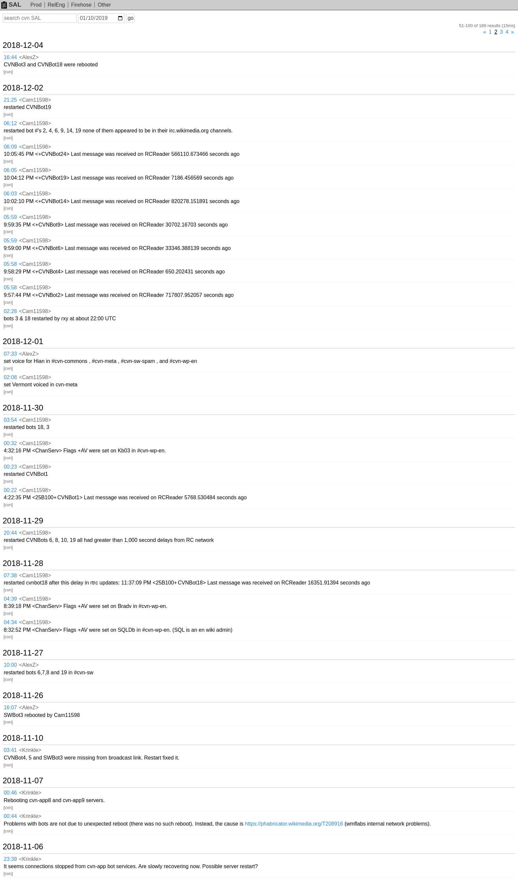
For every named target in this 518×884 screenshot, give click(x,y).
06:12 (10, 123)
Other (104, 5)
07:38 (10, 575)
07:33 (10, 354)
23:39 (10, 859)
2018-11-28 (23, 563)
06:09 (10, 147)
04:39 (10, 599)
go (130, 18)
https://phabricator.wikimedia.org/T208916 (294, 824)
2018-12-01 (23, 341)
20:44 (10, 533)
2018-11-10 (23, 738)
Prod (36, 5)
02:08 (10, 377)
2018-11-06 (23, 846)
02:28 (10, 311)
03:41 (10, 750)
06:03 (10, 193)
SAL (11, 4)
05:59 (10, 217)
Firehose (81, 5)
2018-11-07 (23, 780)
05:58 (10, 264)
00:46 (10, 793)
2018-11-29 (23, 520)
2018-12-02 (23, 87)
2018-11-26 (23, 695)
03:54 (10, 420)
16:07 (10, 707)
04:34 (10, 622)
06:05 (10, 170)
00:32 (10, 443)
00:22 (10, 490)
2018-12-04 (23, 45)
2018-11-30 (23, 407)
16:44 (10, 57)
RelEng (56, 5)
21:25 (10, 100)
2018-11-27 (23, 652)
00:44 (10, 816)
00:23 (10, 467)
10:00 (10, 665)
